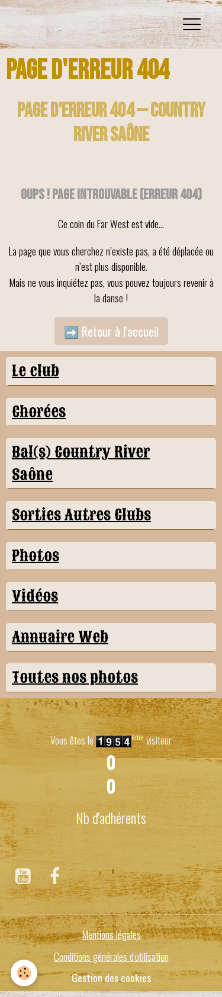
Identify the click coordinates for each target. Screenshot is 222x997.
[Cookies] (24, 973)
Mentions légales (111, 934)
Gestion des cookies (111, 977)
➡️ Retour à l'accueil (111, 331)
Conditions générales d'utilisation (111, 956)
